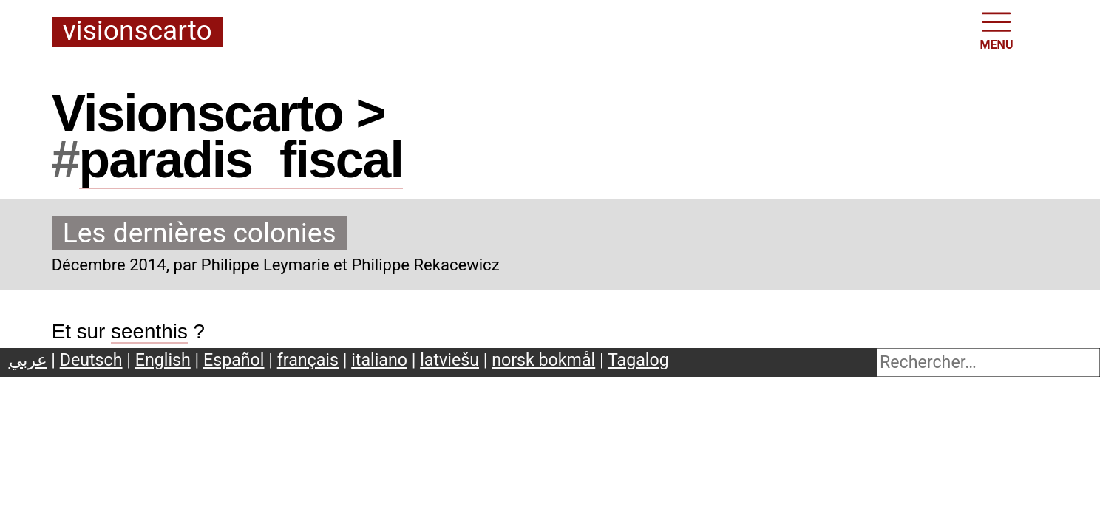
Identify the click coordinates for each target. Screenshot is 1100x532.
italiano (379, 359)
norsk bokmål (543, 359)
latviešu (449, 359)
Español (234, 359)
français (308, 359)
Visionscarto (137, 32)
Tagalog (638, 359)
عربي (28, 359)
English (163, 359)
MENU (997, 29)
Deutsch (91, 359)
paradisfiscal (241, 159)
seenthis (149, 331)
